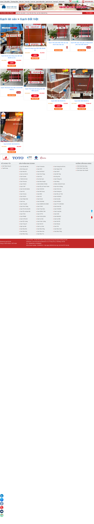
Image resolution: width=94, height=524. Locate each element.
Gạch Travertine (40, 166)
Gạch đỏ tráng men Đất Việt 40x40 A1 (35, 49)
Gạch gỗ (55, 1)
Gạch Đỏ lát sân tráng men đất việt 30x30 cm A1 (11, 56)
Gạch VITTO (40, 213)
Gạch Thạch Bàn (41, 209)
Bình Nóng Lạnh (24, 169)
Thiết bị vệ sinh (23, 179)
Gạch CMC (56, 213)
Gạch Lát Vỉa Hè (24, 174)
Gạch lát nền (57, 218)
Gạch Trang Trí (23, 223)
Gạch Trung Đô (23, 204)
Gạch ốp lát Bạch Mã (25, 211)
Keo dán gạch (40, 179)
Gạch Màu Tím (40, 233)
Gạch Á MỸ (22, 186)
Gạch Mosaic (57, 223)
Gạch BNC (39, 194)
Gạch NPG (39, 169)
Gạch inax (22, 201)
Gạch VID (39, 196)
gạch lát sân (49, 1)
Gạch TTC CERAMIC (59, 204)
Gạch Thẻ (56, 226)
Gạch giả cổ (40, 223)
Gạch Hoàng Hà (57, 191)
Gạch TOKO (40, 206)
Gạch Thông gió (58, 179)
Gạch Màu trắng (58, 231)
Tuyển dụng (5, 168)
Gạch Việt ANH (40, 189)
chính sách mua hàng (82, 166)
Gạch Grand (40, 199)
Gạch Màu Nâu (23, 231)
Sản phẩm (7, 1)
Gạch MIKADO (57, 216)
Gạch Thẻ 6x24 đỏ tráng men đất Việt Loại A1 (35, 89)
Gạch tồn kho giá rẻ (25, 209)
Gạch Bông (56, 181)
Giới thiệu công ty (6, 166)
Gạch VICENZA (57, 196)
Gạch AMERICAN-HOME (43, 204)
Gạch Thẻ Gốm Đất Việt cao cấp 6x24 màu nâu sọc (58, 43)
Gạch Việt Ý (57, 171)
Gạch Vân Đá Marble (25, 189)
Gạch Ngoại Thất (58, 169)
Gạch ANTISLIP (40, 171)
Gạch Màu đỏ (23, 171)
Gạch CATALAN (23, 218)
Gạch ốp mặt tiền (24, 166)
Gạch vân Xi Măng (58, 186)
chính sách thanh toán (82, 168)
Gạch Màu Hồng (41, 228)
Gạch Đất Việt (29, 19)
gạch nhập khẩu (40, 1)
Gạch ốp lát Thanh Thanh (43, 186)
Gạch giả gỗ (57, 221)
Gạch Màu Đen (23, 228)
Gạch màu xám (40, 231)
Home (1, 1)
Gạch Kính (39, 176)
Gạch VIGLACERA (41, 216)
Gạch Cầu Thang (41, 174)
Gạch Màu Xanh (58, 228)
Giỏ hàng (74, 1)
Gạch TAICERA (57, 209)
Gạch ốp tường (24, 221)
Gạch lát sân (8, 19)
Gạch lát (33, 1)
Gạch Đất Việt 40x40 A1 (58, 101)
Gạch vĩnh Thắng (24, 206)
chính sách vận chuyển (82, 170)
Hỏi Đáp (2, 4)
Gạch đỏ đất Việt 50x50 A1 (12, 144)
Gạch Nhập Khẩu (24, 199)
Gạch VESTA (23, 196)
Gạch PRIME (23, 216)
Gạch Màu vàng (24, 233)
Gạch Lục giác (40, 226)
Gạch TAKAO (23, 184)
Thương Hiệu (14, 1)
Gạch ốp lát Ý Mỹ (58, 194)
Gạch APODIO (57, 201)
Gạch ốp (27, 1)
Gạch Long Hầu (57, 211)
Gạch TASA (22, 213)
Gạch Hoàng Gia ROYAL (59, 166)
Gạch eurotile (57, 199)
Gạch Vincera (23, 194)
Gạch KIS (22, 191)
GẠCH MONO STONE (42, 184)
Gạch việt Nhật (40, 201)
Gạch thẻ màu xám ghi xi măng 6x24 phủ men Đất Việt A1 (82, 43)
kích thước (62, 1)
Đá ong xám (57, 176)
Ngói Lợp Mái (23, 226)
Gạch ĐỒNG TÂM (41, 211)
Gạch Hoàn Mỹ (57, 206)
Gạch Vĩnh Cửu (57, 189)
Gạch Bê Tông (57, 174)
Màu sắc (21, 1)
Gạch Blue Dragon (41, 181)
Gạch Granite (23, 176)
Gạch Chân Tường (41, 221)
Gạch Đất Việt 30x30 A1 (82, 101)
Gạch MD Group (41, 191)
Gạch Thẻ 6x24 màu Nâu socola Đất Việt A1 (11, 88)
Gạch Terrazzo (23, 181)
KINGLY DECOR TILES (59, 184)
